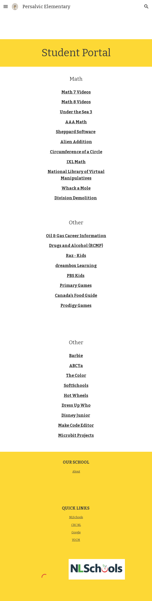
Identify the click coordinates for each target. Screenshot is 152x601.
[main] (76, 53)
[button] (5, 6)
